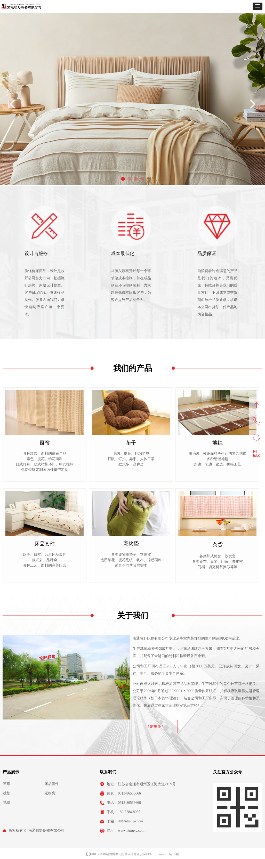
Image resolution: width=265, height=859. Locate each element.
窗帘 (6, 784)
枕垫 (6, 793)
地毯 (6, 802)
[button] (257, 6)
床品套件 (51, 784)
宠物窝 (49, 793)
